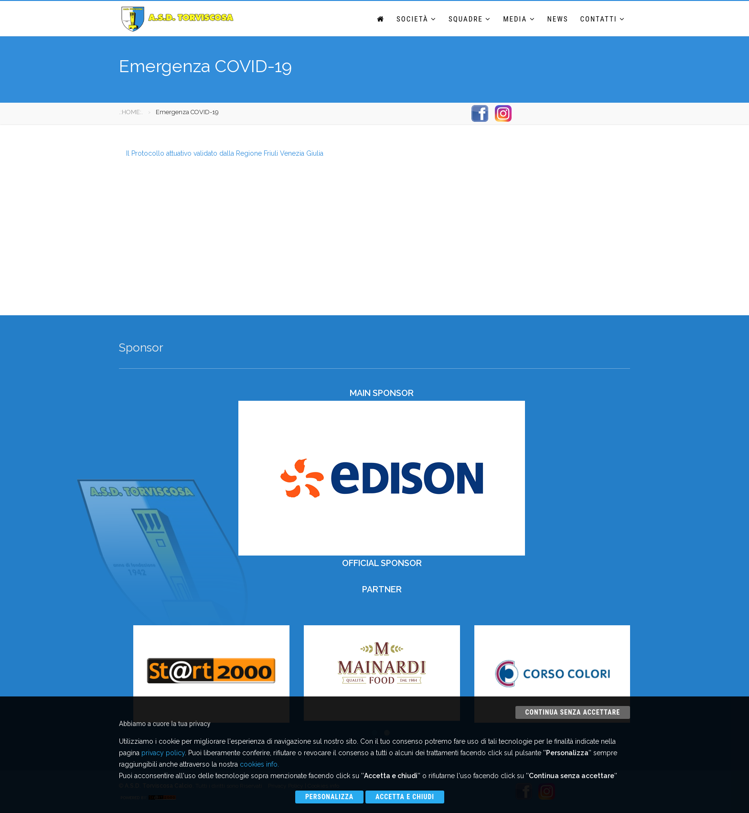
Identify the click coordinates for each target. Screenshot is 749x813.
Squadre (470, 19)
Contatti (602, 19)
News (557, 19)
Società (416, 19)
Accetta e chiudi (404, 797)
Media (519, 19)
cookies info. (259, 764)
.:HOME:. (131, 112)
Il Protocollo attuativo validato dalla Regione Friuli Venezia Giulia (224, 153)
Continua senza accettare (572, 712)
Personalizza (329, 797)
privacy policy (163, 753)
